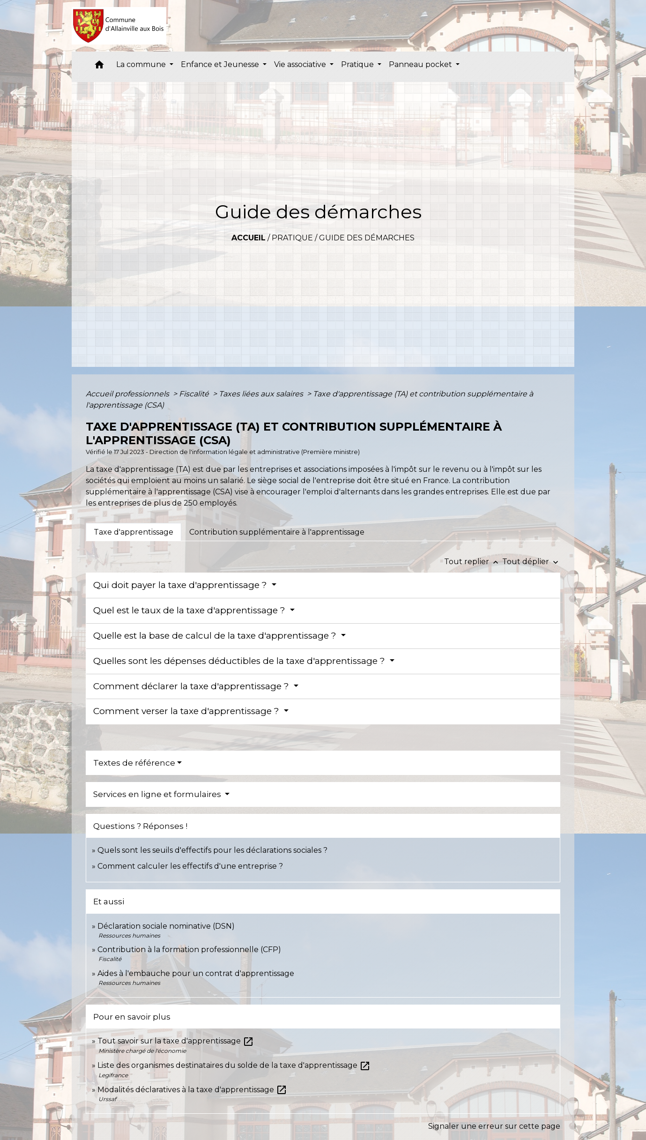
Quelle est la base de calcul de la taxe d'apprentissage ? (216, 635)
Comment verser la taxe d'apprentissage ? (187, 711)
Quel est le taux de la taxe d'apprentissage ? (190, 610)
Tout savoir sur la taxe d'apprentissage (175, 1040)
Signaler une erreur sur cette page (494, 1126)
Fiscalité (195, 393)
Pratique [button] (358, 64)
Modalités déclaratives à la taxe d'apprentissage (192, 1089)
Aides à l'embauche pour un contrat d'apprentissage (195, 973)
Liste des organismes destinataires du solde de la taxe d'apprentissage (234, 1065)
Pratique (292, 237)
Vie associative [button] (301, 64)
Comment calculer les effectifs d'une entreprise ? (190, 866)
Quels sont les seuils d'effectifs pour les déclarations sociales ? (212, 850)
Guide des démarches (367, 237)
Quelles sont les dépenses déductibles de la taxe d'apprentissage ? (240, 661)
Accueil (248, 237)
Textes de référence (134, 762)
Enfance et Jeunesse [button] (221, 64)
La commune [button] (142, 64)
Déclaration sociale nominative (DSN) (166, 926)
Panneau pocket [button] (421, 64)
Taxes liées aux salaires (262, 393)
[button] (99, 66)
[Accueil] (119, 26)
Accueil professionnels (128, 393)
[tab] (133, 532)
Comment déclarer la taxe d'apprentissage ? (192, 686)
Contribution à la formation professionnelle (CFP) (189, 949)
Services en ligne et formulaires (158, 794)
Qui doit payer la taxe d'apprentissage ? (181, 585)
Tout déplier (531, 561)
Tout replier (473, 561)
